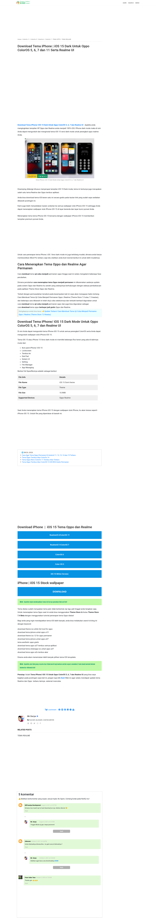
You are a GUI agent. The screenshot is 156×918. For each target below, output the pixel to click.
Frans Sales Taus (30, 877)
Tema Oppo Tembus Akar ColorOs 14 (35, 457)
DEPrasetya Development (33, 805)
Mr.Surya (32, 716)
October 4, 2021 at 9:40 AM (47, 858)
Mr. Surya (33, 822)
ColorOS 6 (59, 554)
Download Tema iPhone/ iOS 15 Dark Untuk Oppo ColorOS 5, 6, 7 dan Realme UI (50, 125)
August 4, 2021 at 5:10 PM (46, 822)
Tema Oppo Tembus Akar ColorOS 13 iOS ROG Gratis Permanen (45, 462)
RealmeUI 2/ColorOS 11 (60, 535)
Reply (26, 811)
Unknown (28, 841)
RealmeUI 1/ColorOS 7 (59, 545)
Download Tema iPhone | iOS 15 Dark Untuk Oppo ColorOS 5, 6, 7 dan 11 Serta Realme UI (53, 48)
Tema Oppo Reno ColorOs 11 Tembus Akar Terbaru (40, 460)
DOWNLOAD (60, 591)
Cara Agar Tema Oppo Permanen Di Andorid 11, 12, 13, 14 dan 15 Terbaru (49, 455)
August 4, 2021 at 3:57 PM (48, 805)
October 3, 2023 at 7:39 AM (44, 877)
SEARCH (131, 3)
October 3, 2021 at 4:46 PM (39, 841)
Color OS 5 (59, 564)
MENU (137, 3)
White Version (62, 574)
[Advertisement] (78, 21)
